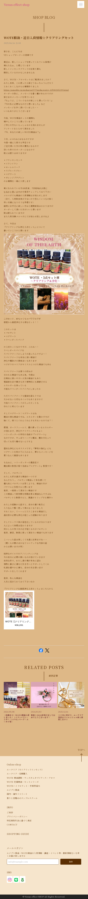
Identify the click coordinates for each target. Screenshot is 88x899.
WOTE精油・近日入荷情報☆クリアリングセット (39, 37)
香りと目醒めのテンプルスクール (22, 798)
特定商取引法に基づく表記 (19, 820)
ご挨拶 (10, 812)
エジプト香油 (13, 790)
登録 (71, 861)
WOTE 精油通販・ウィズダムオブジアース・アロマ (31, 777)
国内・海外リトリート (17, 794)
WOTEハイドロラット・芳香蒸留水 (23, 785)
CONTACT (12, 824)
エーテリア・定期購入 (17, 773)
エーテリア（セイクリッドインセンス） (25, 769)
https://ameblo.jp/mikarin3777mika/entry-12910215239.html (36, 90)
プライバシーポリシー (17, 816)
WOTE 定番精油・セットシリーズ (23, 781)
